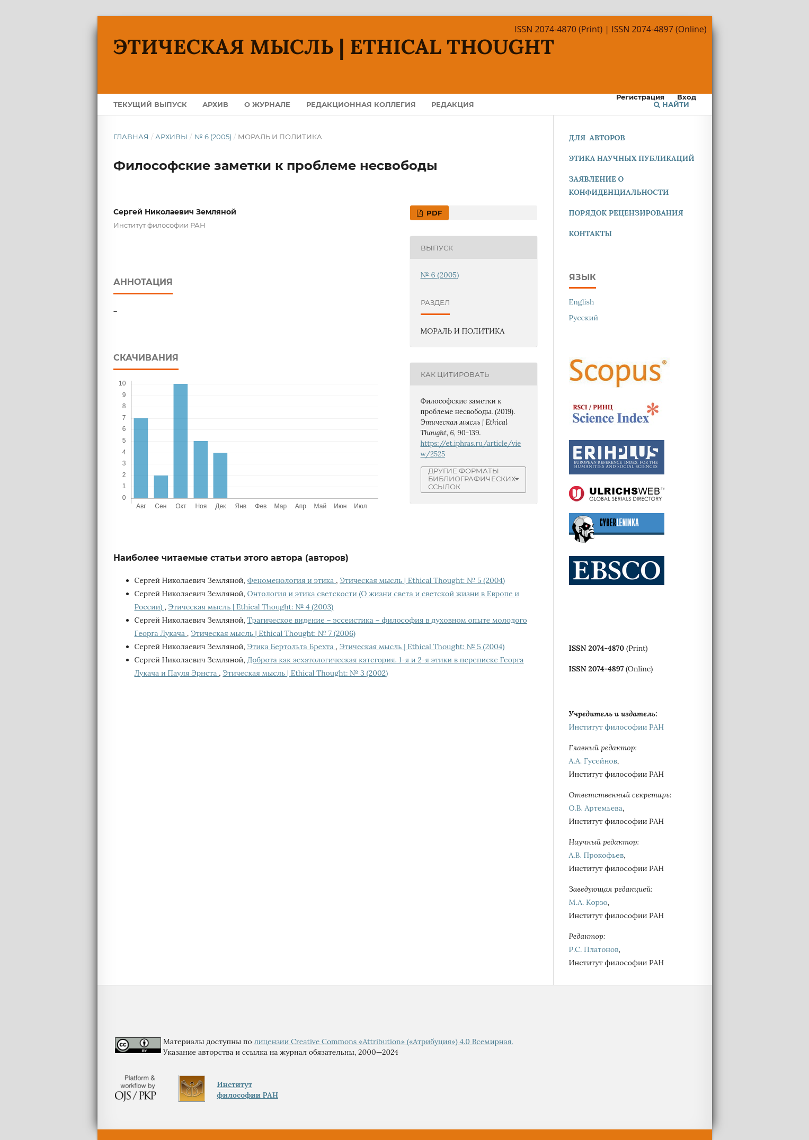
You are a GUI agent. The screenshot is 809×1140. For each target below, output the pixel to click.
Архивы (171, 136)
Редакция (452, 104)
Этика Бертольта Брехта (291, 646)
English (581, 302)
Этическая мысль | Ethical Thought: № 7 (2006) (273, 633)
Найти (671, 104)
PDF (433, 213)
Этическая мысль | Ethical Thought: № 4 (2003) (250, 607)
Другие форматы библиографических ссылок (471, 479)
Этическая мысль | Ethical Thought (334, 46)
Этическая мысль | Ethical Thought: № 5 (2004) (422, 580)
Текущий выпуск (150, 104)
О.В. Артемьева (596, 808)
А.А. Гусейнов (593, 761)
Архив (215, 104)
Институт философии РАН (616, 727)
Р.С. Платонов (594, 949)
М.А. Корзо (588, 902)
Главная (131, 136)
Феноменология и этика (291, 580)
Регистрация (640, 97)
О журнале (267, 104)
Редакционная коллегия (361, 104)
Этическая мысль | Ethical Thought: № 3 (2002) (305, 673)
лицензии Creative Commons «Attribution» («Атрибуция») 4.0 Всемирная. (383, 1041)
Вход (686, 97)
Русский (584, 317)
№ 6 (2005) (213, 136)
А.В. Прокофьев (596, 855)
